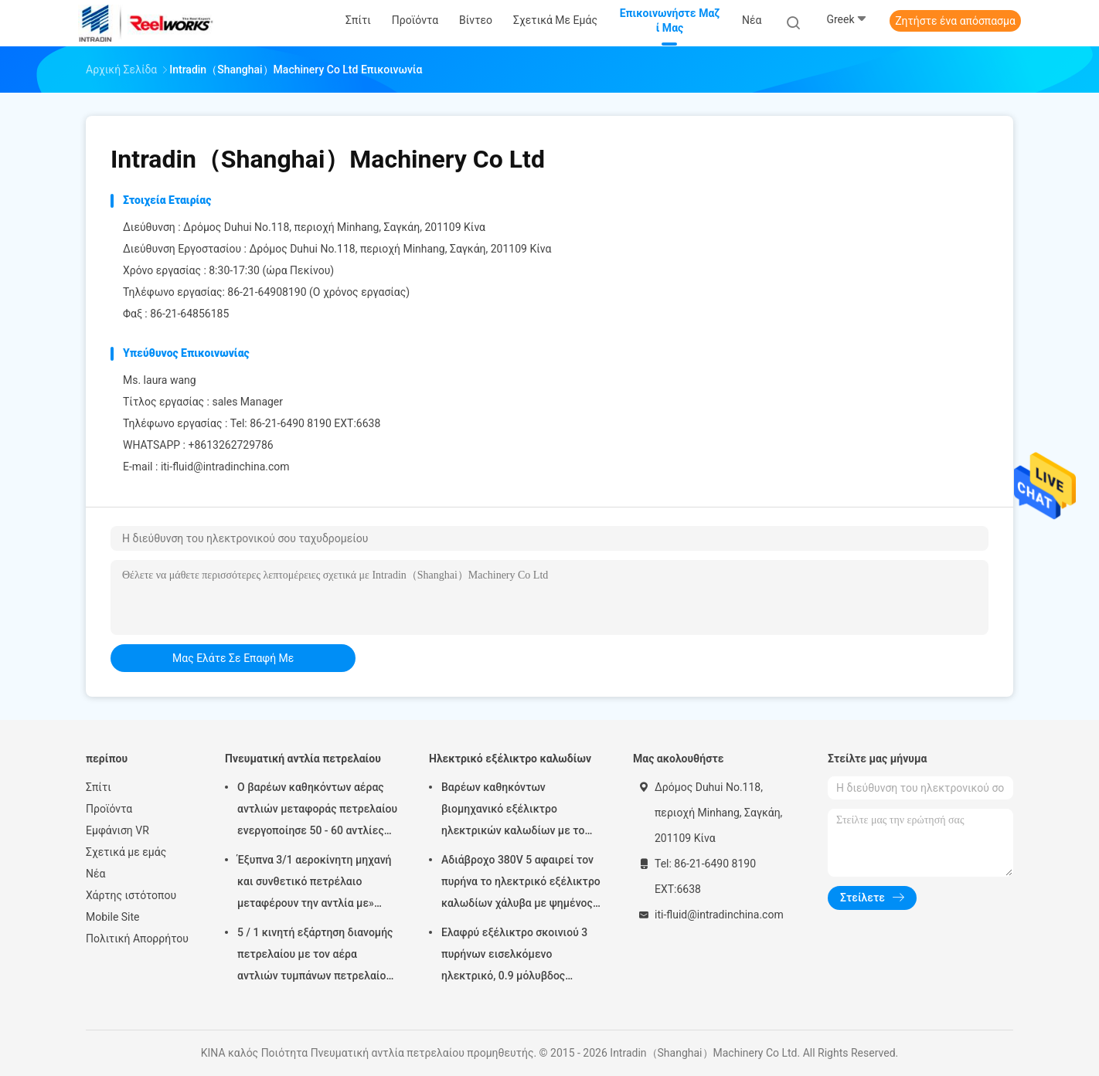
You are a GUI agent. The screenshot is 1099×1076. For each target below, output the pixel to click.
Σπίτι (98, 787)
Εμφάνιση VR (117, 830)
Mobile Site (113, 917)
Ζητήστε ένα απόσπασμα (955, 21)
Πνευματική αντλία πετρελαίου (303, 758)
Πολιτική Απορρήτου (137, 938)
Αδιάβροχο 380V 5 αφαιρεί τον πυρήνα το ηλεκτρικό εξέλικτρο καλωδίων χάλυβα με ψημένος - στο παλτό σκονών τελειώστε (521, 884)
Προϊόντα (109, 809)
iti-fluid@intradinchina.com (225, 466)
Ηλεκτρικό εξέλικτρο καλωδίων (510, 758)
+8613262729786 (230, 445)
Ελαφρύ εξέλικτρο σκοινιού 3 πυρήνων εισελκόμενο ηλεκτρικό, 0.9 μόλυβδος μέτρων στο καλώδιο (514, 956)
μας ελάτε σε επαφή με (233, 658)
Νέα (95, 873)
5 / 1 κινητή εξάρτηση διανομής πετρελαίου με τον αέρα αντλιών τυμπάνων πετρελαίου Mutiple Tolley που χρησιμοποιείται (315, 956)
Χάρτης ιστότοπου (131, 895)
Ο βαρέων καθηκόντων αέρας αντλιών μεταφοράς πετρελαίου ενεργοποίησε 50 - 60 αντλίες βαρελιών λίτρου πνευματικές (317, 811)
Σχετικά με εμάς (126, 852)
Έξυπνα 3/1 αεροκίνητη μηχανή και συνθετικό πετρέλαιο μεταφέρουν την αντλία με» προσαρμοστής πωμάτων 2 (314, 884)
